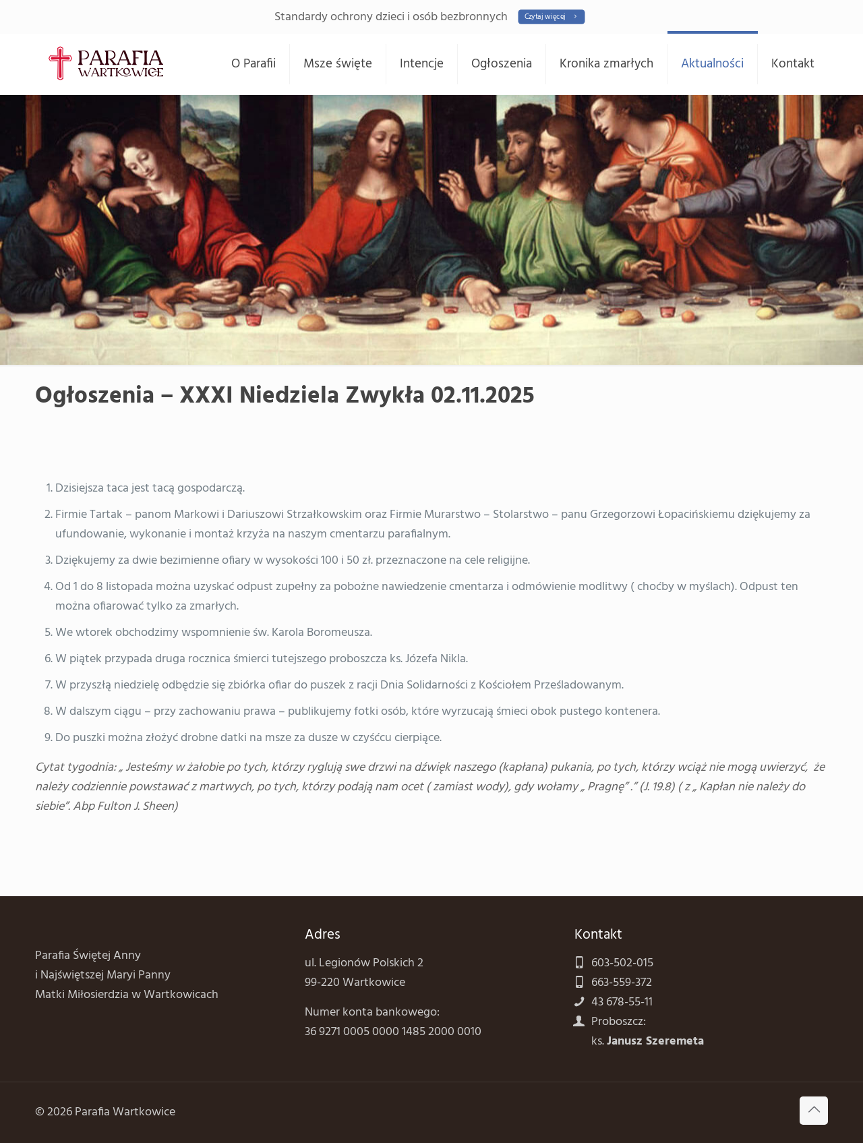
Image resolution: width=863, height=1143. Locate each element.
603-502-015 (622, 963)
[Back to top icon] (814, 1110)
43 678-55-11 (622, 1002)
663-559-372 (621, 983)
